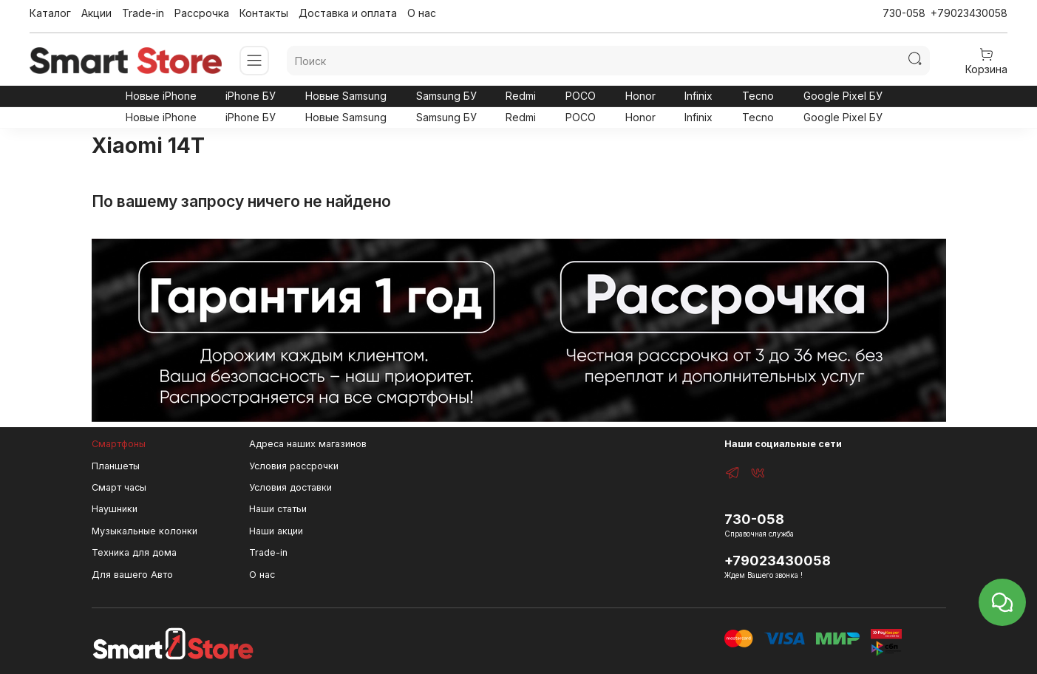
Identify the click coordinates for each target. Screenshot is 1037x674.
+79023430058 (969, 13)
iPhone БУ (250, 95)
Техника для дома (134, 552)
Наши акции (276, 531)
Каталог (50, 13)
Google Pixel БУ (843, 95)
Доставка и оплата (348, 13)
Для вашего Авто (132, 574)
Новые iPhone (161, 95)
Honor (640, 95)
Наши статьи (278, 508)
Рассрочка (201, 13)
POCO (580, 95)
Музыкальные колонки (144, 531)
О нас (421, 13)
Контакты (263, 13)
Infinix (698, 95)
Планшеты (116, 466)
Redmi (521, 95)
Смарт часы (119, 487)
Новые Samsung (346, 95)
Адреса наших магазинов (308, 443)
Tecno (758, 95)
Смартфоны (119, 443)
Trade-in (143, 13)
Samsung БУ (446, 95)
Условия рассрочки (294, 466)
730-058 (904, 13)
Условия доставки (290, 487)
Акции (96, 13)
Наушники (114, 508)
